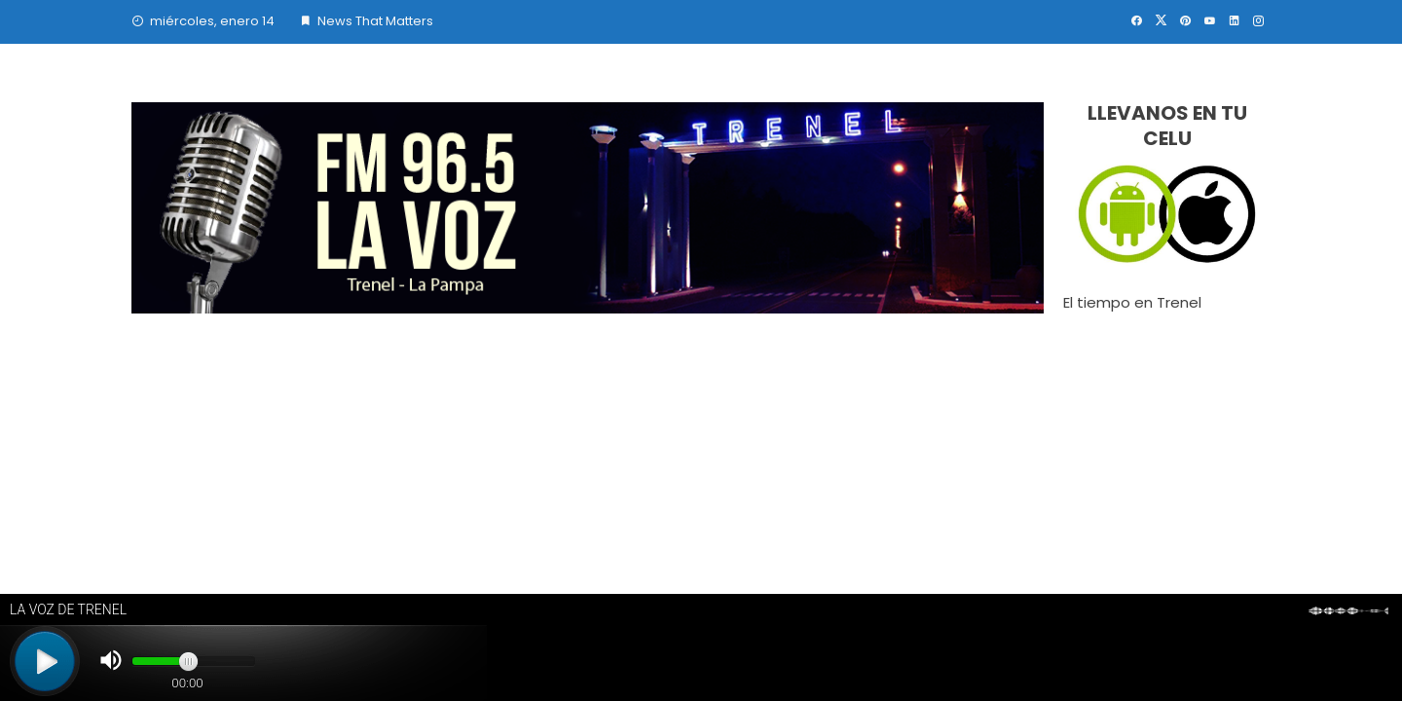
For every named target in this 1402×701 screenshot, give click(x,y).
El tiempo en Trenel (1132, 302)
